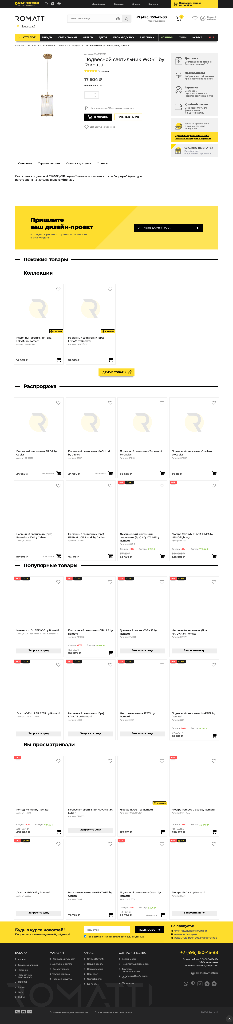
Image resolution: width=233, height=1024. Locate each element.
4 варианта (99, 474)
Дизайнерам (98, 4)
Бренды (47, 37)
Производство (123, 37)
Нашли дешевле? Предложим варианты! (109, 108)
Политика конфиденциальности (69, 1012)
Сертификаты (94, 979)
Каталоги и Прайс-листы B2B (135, 977)
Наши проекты (95, 964)
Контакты (153, 4)
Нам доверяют (95, 969)
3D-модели (128, 983)
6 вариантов (47, 474)
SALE (211, 37)
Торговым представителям (131, 970)
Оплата (136, 4)
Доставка (118, 4)
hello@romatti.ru (204, 973)
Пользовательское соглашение (113, 1012)
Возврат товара (60, 969)
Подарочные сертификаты (25, 976)
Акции (21, 987)
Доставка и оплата (62, 964)
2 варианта (48, 556)
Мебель (88, 37)
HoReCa (197, 37)
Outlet (21, 997)
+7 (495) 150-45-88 (151, 17)
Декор (103, 37)
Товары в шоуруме (62, 979)
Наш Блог (92, 974)
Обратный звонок (157, 21)
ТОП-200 (23, 982)
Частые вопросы (61, 974)
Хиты (182, 37)
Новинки (167, 37)
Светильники (67, 37)
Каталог (29, 37)
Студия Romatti (95, 959)
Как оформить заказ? (63, 959)
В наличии (147, 37)
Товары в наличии (28, 965)
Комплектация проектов (135, 964)
